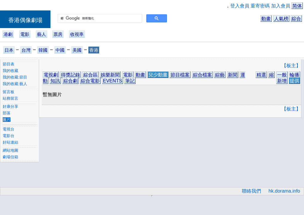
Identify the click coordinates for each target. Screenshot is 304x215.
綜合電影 (90, 80)
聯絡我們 (251, 191)
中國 (60, 50)
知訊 (55, 80)
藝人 (41, 34)
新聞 (232, 74)
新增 (282, 80)
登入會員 (239, 5)
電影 (24, 34)
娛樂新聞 (110, 74)
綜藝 (220, 74)
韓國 (43, 50)
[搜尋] (99, 18)
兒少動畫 (158, 74)
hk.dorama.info (284, 191)
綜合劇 (70, 80)
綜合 (296, 18)
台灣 (26, 50)
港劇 (8, 34)
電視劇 (51, 74)
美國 (77, 50)
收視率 (77, 34)
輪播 (294, 74)
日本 (8, 50)
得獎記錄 (70, 74)
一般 (282, 74)
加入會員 (280, 5)
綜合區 (90, 74)
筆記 (130, 80)
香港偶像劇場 (25, 20)
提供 (294, 80)
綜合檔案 (202, 74)
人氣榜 (281, 18)
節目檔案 (180, 74)
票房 (57, 34)
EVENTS (112, 80)
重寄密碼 (260, 5)
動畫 (266, 18)
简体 (297, 5)
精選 (261, 74)
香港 (93, 50)
